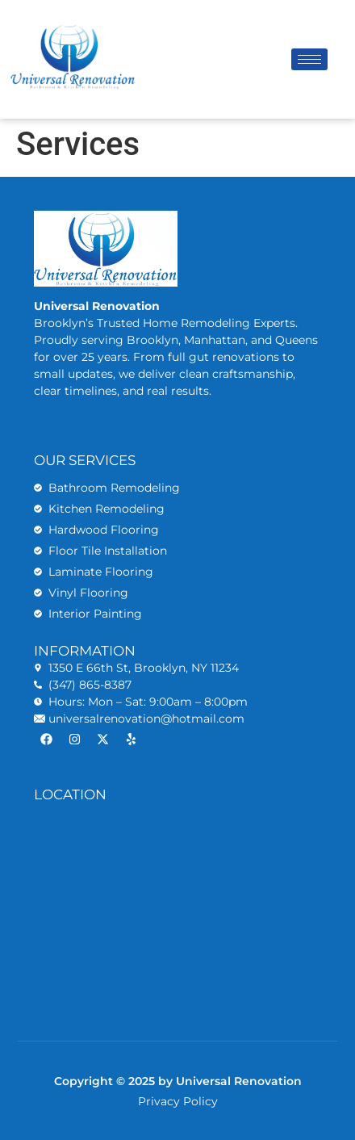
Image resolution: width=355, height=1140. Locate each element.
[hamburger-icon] (309, 59)
